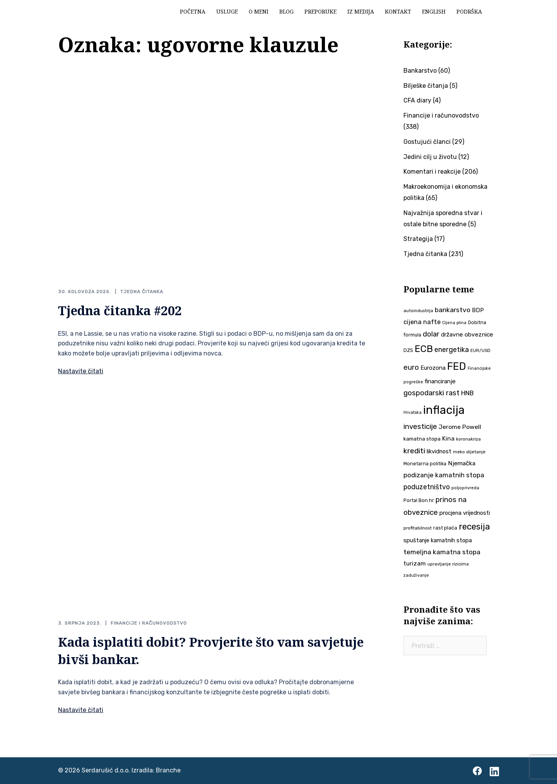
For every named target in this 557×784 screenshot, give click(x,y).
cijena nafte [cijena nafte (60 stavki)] (422, 322)
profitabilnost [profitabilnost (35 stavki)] (417, 528)
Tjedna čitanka (141, 291)
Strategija (418, 239)
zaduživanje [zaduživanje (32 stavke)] (416, 575)
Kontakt (398, 11)
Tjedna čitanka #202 (120, 310)
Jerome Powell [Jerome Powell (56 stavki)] (460, 426)
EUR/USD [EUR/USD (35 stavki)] (480, 350)
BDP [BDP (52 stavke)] (478, 310)
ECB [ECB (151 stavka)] (424, 348)
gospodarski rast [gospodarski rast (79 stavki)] (431, 393)
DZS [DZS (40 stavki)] (408, 350)
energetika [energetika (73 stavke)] (451, 349)
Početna (192, 11)
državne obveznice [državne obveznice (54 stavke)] (467, 334)
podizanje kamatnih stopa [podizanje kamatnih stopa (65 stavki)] (443, 475)
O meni (258, 11)
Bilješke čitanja (425, 85)
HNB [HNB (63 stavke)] (467, 393)
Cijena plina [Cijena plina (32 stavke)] (454, 322)
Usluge (227, 11)
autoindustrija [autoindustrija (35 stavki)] (418, 310)
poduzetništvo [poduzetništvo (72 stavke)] (426, 487)
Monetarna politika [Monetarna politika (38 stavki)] (424, 463)
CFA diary (417, 100)
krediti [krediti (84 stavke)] (414, 450)
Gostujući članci (427, 141)
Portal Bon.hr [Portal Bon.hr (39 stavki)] (418, 500)
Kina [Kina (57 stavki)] (448, 438)
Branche (168, 770)
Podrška (469, 11)
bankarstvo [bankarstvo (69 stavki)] (452, 310)
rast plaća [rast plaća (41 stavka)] (445, 528)
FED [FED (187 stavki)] (456, 366)
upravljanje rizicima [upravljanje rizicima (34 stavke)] (448, 564)
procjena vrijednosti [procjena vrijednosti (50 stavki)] (464, 512)
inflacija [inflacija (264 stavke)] (444, 410)
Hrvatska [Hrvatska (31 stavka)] (412, 412)
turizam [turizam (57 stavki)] (414, 563)
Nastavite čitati (80, 371)
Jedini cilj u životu (430, 157)
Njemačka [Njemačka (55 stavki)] (461, 463)
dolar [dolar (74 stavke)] (431, 334)
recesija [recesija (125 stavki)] (474, 526)
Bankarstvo (420, 70)
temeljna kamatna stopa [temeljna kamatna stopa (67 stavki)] (441, 552)
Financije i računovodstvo (149, 623)
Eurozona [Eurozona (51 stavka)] (433, 367)
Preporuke (320, 11)
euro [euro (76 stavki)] (411, 367)
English (434, 11)
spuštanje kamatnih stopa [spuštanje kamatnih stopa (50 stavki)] (437, 540)
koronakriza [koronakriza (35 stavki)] (468, 439)
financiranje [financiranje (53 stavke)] (440, 381)
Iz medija (360, 11)
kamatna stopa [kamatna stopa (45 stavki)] (422, 439)
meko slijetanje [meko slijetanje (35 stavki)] (469, 451)
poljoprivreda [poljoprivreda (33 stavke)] (465, 487)
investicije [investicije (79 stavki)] (420, 426)
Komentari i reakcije (432, 171)
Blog (286, 11)
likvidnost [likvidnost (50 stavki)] (439, 451)
